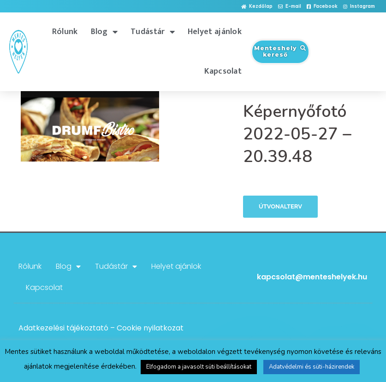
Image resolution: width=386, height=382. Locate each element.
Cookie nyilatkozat (150, 328)
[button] (256, 6)
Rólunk (65, 32)
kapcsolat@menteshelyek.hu (312, 277)
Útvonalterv (280, 206)
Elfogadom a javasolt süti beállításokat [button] (198, 367)
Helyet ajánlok (215, 32)
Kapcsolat (223, 71)
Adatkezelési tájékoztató (63, 328)
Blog (104, 32)
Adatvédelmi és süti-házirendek (311, 367)
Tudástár (153, 32)
